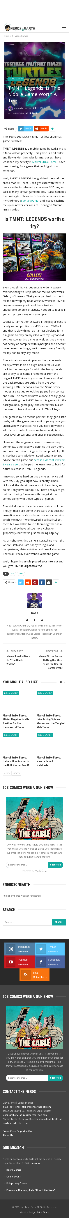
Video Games (16, 78)
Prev (7, 773)
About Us (8, 1135)
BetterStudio (43, 1212)
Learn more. (36, 1163)
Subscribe (55, 864)
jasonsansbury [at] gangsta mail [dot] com (25, 1114)
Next (16, 773)
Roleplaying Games (16, 1183)
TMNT (21, 574)
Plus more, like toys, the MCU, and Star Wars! (30, 1190)
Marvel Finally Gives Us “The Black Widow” (18, 660)
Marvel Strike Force (44, 162)
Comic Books (13, 1176)
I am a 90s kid (29, 200)
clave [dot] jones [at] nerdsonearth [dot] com (27, 1106)
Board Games (13, 1169)
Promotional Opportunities (17, 1131)
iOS (12, 574)
